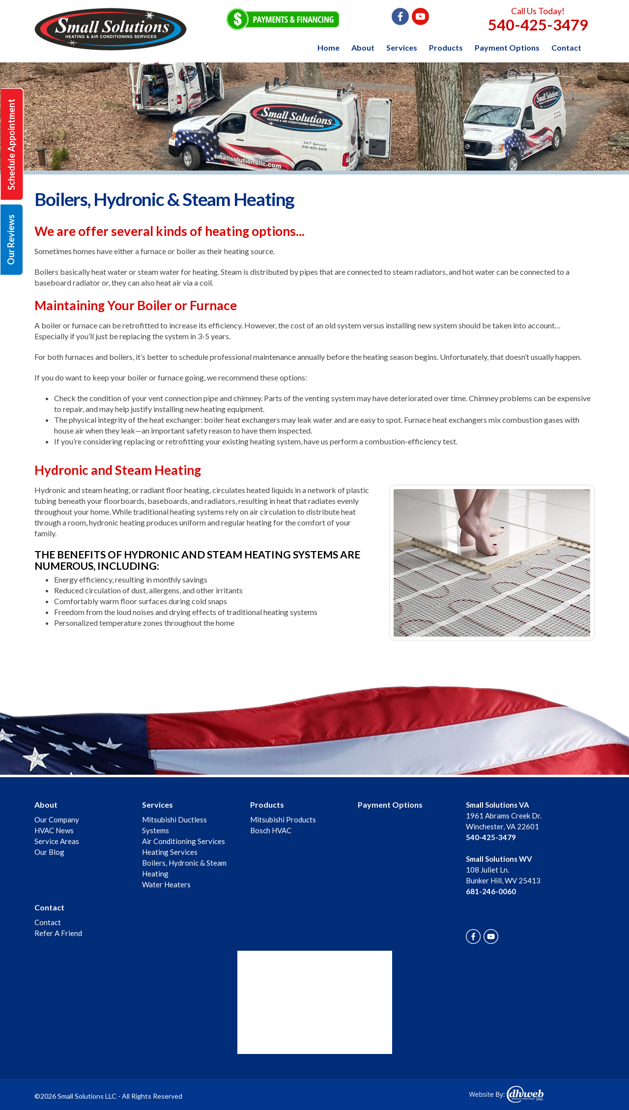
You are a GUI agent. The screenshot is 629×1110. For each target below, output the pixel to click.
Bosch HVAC (270, 830)
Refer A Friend (58, 933)
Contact (566, 47)
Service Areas (56, 841)
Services (401, 47)
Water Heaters (166, 884)
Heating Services (170, 851)
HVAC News (54, 830)
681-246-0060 (491, 891)
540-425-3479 (538, 24)
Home (328, 47)
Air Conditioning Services (183, 841)
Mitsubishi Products (283, 819)
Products (446, 47)
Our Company (56, 819)
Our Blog (49, 851)
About (362, 47)
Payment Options (507, 47)
